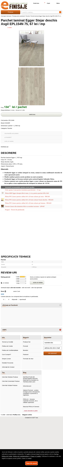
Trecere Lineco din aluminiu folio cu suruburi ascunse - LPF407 (25, 206)
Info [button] (3, 337)
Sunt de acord (31, 463)
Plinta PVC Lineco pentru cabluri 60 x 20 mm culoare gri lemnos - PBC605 (28, 203)
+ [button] (60, 330)
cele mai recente (15, 287)
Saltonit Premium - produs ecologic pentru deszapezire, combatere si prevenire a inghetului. (31, 392)
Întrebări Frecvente (7, 363)
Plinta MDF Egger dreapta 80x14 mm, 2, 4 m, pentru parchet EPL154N (27, 193)
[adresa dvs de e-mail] (52, 348)
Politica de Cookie (7, 346)
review (9, 27)
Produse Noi (26, 342)
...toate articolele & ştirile (30, 411)
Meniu (57, 3)
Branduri (25, 350)
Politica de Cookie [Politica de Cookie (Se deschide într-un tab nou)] (7, 456)
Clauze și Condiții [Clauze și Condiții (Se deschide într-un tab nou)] (36, 456)
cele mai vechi (26, 287)
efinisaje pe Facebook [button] (10, 305)
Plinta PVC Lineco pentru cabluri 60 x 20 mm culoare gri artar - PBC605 (27, 196)
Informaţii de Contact (8, 367)
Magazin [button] (26, 337)
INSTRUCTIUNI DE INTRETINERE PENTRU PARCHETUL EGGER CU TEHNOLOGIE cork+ (30, 379)
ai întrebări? (8, 137)
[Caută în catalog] (60, 12)
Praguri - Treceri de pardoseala (14, 210)
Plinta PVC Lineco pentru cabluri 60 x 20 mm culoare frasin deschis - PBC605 (29, 200)
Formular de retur (28, 358)
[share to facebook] (10, 146)
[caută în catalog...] (40, 12)
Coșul (46, 3)
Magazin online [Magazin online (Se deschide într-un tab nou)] (27, 414)
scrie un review (9, 141)
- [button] (60, 305)
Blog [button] (24, 372)
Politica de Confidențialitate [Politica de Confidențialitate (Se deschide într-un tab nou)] (21, 456)
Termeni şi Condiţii (7, 342)
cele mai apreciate (36, 287)
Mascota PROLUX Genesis (31, 406)
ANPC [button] (4, 330)
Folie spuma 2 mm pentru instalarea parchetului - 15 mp (22, 190)
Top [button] (3, 372)
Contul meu (34, 3)
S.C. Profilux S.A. (15, 414)
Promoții (25, 346)
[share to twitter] (17, 146)
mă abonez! (52, 353)
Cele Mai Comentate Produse (11, 381)
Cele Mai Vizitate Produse (9, 385)
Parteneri (25, 354)
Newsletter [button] (47, 337)
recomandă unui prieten (12, 133)
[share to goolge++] (14, 146)
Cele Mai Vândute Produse (10, 377)
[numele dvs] (52, 342)
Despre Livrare (6, 358)
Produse (10, 12)
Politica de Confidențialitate (10, 350)
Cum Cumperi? (6, 354)
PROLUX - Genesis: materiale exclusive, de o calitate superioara (30, 400)
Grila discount (27, 386)
